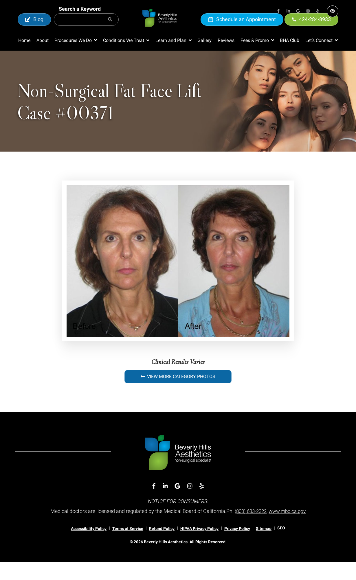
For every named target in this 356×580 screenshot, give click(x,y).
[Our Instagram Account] (308, 11)
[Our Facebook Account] (278, 11)
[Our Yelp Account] (317, 11)
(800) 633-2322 (249, 529)
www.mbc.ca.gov (289, 529)
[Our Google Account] (298, 11)
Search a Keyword (80, 18)
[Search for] (86, 28)
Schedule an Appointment (242, 28)
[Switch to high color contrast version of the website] (332, 11)
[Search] (109, 28)
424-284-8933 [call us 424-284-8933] (311, 28)
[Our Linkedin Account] (288, 11)
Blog (34, 28)
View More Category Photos (178, 394)
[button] (75, 58)
